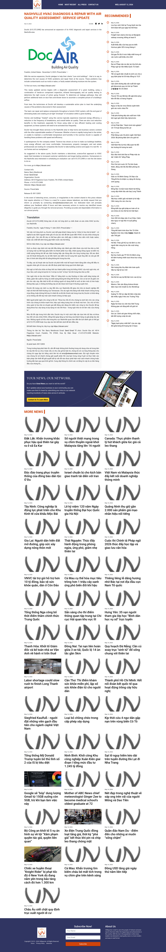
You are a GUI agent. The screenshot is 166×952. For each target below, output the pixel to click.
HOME (60, 5)
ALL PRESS (82, 5)
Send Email (33, 175)
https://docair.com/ (48, 86)
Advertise (49, 943)
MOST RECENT (70, 5)
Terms (33, 943)
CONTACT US (93, 5)
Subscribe (83, 944)
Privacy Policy (40, 943)
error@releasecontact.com (63, 203)
